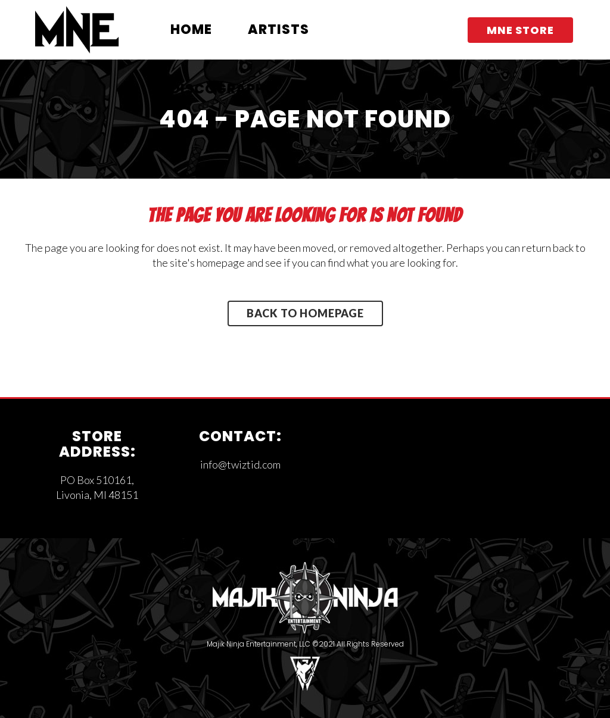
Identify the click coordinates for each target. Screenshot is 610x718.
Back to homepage (305, 313)
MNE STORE (520, 30)
